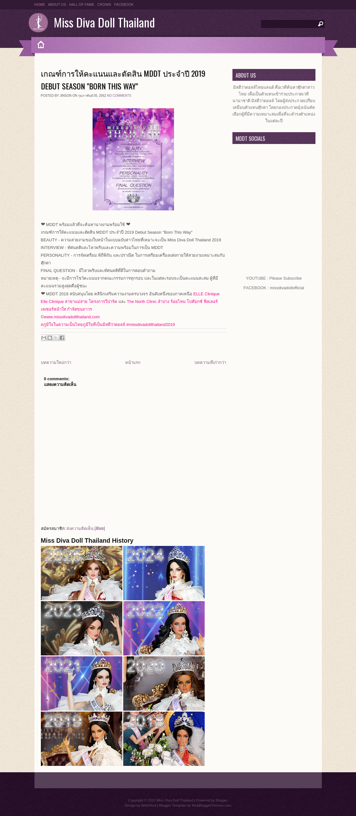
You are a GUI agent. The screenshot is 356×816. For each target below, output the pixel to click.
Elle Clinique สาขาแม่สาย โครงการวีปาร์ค (79, 301)
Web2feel (148, 805)
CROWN (104, 4)
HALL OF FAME (81, 4)
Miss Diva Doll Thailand (104, 22)
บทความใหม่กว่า (56, 362)
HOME (39, 4)
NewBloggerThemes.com (211, 805)
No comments (119, 95)
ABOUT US (57, 4)
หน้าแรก (132, 362)
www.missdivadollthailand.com (72, 316)
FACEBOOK (124, 4)
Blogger (222, 800)
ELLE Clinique (206, 293)
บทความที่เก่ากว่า (210, 362)
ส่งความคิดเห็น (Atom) (85, 528)
